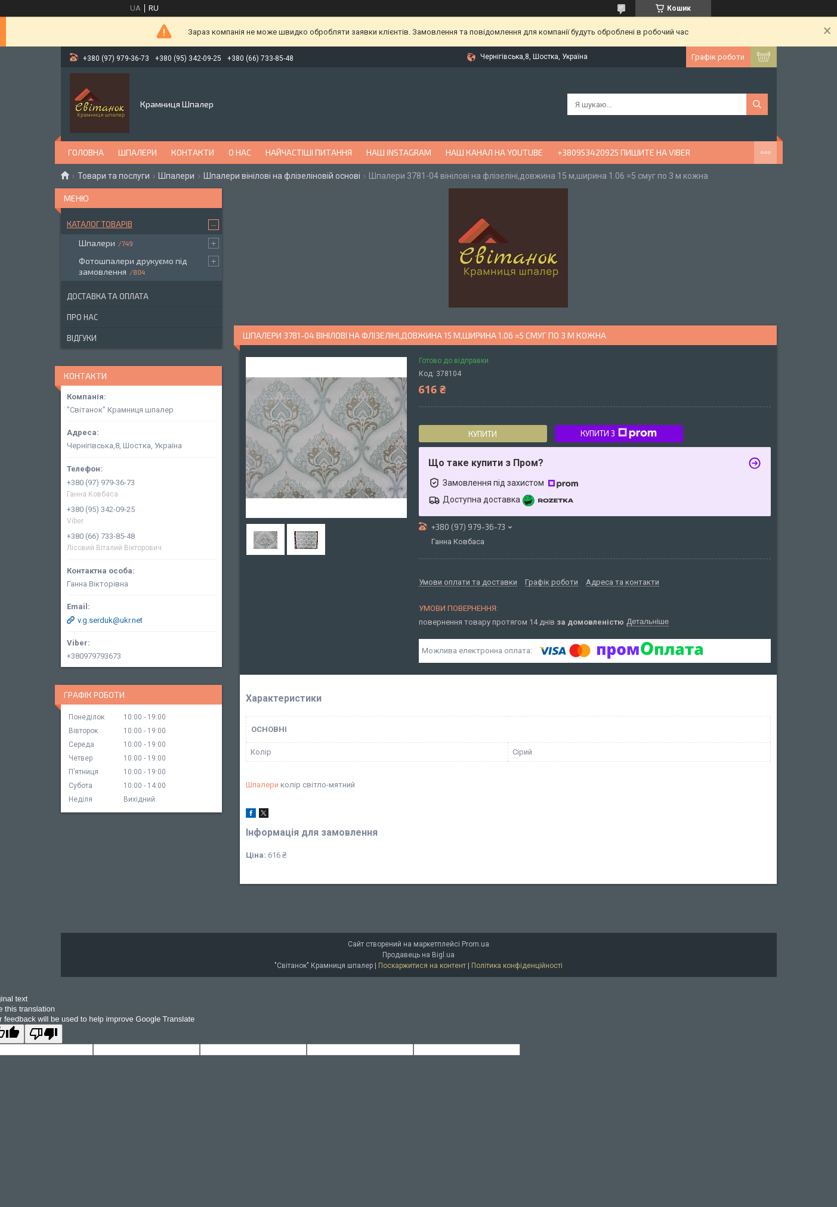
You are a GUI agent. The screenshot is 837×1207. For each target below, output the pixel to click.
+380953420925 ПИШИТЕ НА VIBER (623, 152)
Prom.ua (475, 944)
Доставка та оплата (108, 296)
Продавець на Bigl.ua (418, 955)
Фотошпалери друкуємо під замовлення (133, 266)
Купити (482, 434)
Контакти (192, 152)
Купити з (618, 433)
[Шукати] (757, 104)
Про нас (82, 317)
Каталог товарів (99, 224)
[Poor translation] (43, 1034)
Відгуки (82, 338)
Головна (86, 152)
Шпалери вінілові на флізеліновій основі (281, 176)
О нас (239, 152)
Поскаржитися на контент (422, 965)
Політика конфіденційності (517, 965)
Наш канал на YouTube (494, 152)
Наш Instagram (398, 152)
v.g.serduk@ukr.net (110, 620)
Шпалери (137, 152)
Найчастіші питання (308, 152)
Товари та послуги (114, 176)
